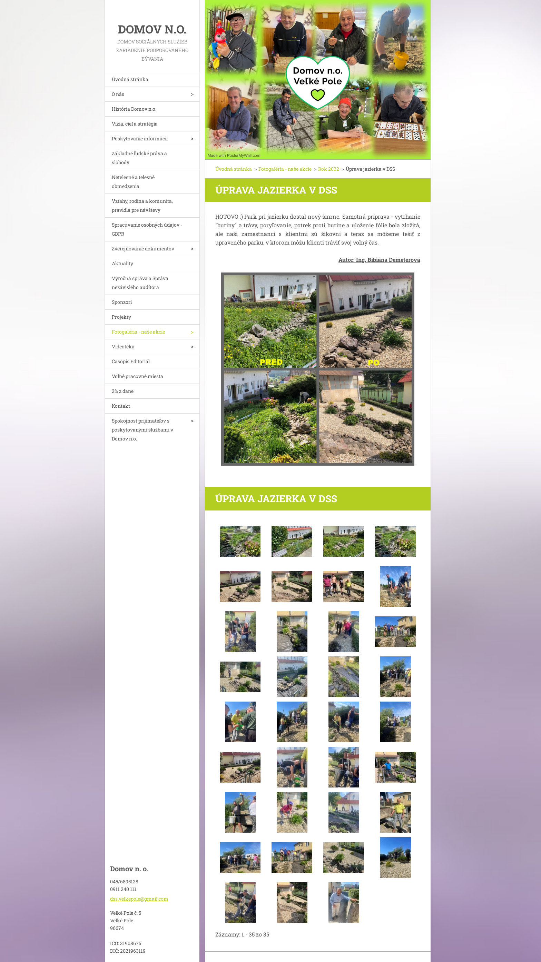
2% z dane (123, 391)
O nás (118, 94)
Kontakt (121, 406)
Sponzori (122, 302)
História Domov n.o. (134, 109)
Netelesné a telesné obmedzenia (133, 181)
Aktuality (122, 263)
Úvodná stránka (130, 79)
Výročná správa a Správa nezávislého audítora (140, 282)
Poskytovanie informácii (140, 138)
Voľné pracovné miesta (137, 376)
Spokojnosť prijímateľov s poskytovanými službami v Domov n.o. (142, 429)
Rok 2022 (328, 169)
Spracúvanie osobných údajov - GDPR (147, 229)
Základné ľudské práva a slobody (139, 158)
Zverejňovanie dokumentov (143, 248)
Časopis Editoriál (131, 361)
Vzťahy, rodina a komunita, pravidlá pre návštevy (142, 205)
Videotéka (123, 346)
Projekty (121, 317)
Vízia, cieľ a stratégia (135, 123)
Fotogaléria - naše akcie (138, 331)
